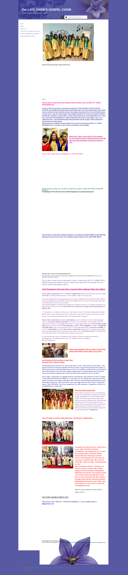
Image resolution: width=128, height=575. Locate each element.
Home (21, 23)
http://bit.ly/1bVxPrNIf (46, 277)
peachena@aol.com (88, 191)
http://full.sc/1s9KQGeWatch (88, 275)
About (21, 26)
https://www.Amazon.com (85, 295)
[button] (68, 42)
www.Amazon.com (50, 340)
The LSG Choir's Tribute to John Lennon (30, 31)
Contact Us (23, 28)
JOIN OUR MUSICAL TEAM (27, 36)
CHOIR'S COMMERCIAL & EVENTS (29, 33)
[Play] (66, 17)
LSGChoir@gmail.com (72, 191)
